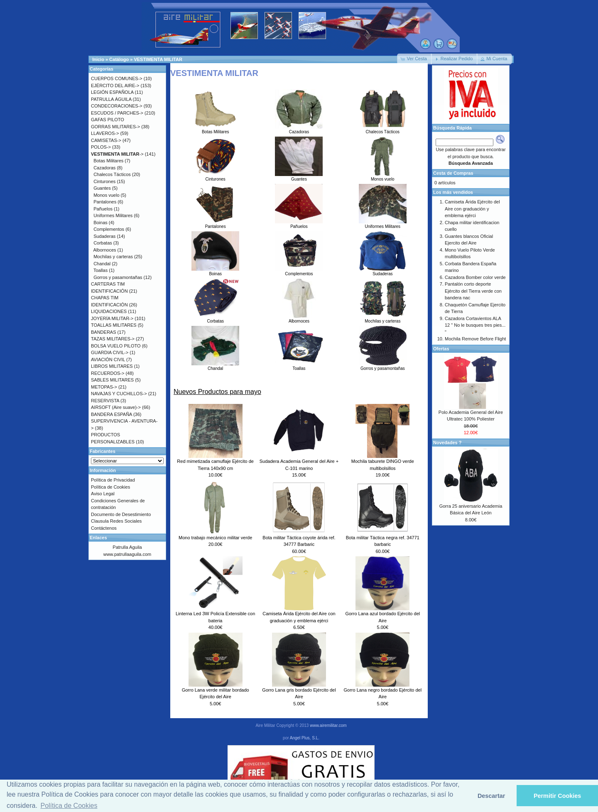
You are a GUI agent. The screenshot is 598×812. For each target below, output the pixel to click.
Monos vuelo (383, 176)
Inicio (98, 59)
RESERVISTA (105, 400)
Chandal (215, 366)
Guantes (299, 176)
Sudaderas (383, 271)
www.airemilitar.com (328, 725)
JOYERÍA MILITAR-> (112, 318)
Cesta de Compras (453, 173)
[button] (414, 59)
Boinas (215, 271)
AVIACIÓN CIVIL (108, 359)
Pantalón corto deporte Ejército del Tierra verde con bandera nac (473, 290)
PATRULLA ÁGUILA (111, 99)
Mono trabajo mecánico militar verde (215, 537)
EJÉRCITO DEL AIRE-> (115, 85)
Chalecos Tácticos (383, 129)
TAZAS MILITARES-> (113, 338)
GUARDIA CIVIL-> (109, 352)
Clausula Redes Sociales (116, 521)
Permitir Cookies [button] (557, 795)
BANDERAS (103, 332)
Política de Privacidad (113, 479)
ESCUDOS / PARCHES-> (117, 112)
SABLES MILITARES (112, 379)
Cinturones (215, 176)
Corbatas (215, 318)
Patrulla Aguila (127, 547)
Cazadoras (299, 129)
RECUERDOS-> (107, 373)
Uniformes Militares (383, 224)
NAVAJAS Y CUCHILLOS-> (119, 393)
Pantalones (215, 224)
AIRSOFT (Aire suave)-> (116, 407)
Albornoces (299, 318)
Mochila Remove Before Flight (475, 338)
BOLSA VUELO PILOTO (116, 345)
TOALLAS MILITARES (114, 325)
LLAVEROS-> (105, 133)
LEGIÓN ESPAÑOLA (112, 92)
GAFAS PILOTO (107, 119)
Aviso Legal (103, 493)
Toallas (299, 366)
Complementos (299, 271)
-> (117, 154)
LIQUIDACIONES (109, 311)
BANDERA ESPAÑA (111, 414)
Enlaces (98, 537)
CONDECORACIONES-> (116, 105)
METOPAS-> (104, 386)
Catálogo (119, 59)
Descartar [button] (491, 795)
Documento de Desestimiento (121, 514)
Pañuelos (299, 224)
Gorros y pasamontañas (383, 366)
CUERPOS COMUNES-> (116, 78)
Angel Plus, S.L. (304, 738)
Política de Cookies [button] (68, 805)
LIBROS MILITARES (112, 366)
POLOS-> (101, 146)
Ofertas (441, 348)
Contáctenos (104, 528)
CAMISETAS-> (106, 140)
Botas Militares (215, 129)
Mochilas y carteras (383, 318)
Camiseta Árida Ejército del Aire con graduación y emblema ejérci (472, 208)
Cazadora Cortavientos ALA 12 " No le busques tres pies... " (475, 325)
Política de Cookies (110, 486)
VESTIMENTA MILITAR (158, 59)
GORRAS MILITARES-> (115, 126)
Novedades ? (447, 442)
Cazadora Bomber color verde (475, 277)
